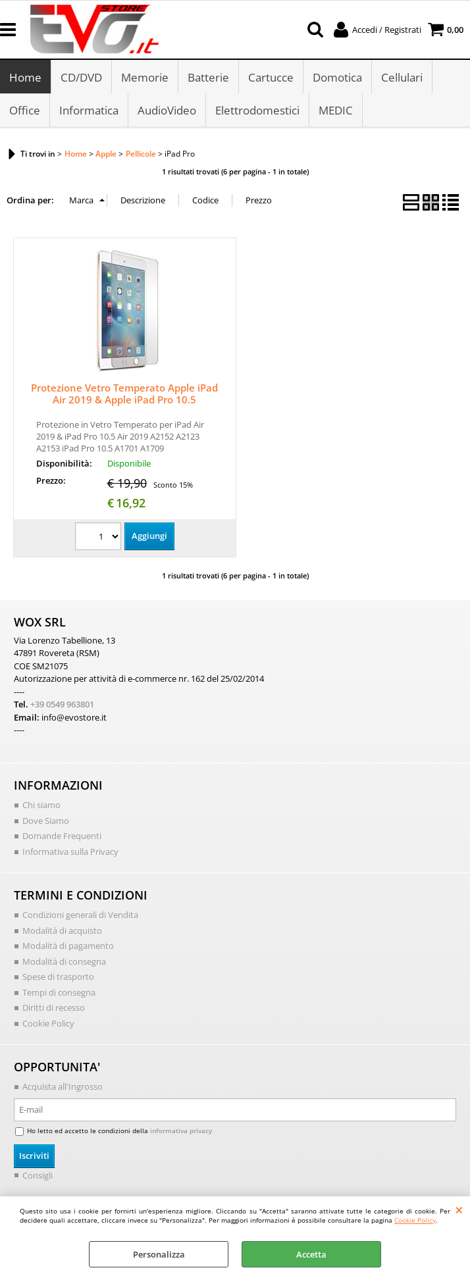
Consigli (37, 1175)
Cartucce (271, 77)
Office (24, 110)
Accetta (311, 1254)
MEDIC (336, 110)
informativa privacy (181, 1131)
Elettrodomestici (257, 110)
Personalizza (159, 1254)
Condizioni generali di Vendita (80, 915)
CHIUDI (459, 1209)
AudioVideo (167, 110)
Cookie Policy (415, 1220)
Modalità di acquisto (62, 930)
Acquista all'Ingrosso (62, 1087)
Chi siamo (41, 805)
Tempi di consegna (58, 992)
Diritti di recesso (53, 1008)
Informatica (88, 110)
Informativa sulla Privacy (70, 851)
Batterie (208, 77)
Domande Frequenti (61, 836)
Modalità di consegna (64, 961)
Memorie (145, 77)
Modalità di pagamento (68, 946)
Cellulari (402, 77)
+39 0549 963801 (62, 705)
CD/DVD (81, 77)
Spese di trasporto (58, 977)
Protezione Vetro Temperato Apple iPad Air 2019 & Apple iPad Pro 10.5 (124, 394)
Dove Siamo (45, 821)
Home (25, 77)
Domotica (337, 77)
